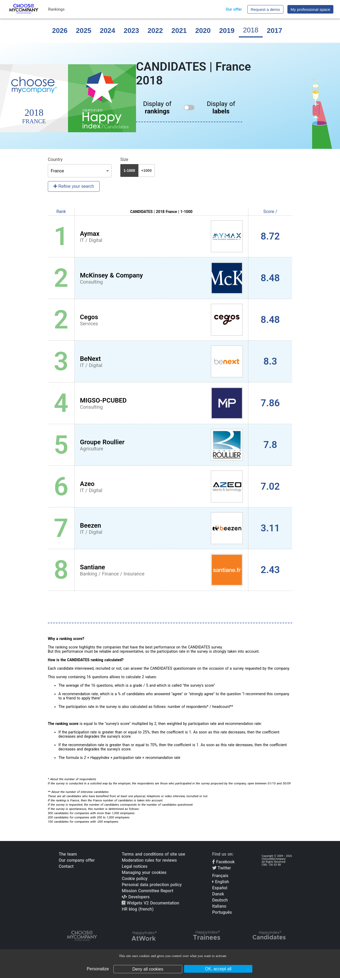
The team (68, 854)
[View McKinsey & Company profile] (161, 278)
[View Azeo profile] (161, 486)
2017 (274, 31)
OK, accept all (218, 969)
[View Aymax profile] (161, 236)
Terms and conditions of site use (153, 854)
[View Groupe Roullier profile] (161, 445)
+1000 (146, 170)
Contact (66, 866)
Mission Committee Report (147, 890)
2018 (250, 30)
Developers (136, 896)
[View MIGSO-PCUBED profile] (161, 403)
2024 (107, 31)
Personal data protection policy (151, 884)
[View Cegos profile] (161, 320)
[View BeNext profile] (161, 361)
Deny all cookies (147, 969)
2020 (203, 31)
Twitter (221, 867)
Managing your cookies (144, 872)
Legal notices (134, 866)
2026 (59, 31)
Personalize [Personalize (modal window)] (98, 969)
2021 (179, 31)
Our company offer (77, 860)
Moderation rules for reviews (149, 860)
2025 (83, 31)
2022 (155, 31)
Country (55, 159)
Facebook (223, 861)
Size (124, 159)
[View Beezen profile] (161, 528)
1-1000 (129, 170)
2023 (131, 31)
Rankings (56, 9)
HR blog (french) (138, 909)
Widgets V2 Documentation (150, 903)
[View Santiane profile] (161, 570)
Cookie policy (134, 878)
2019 (227, 31)
